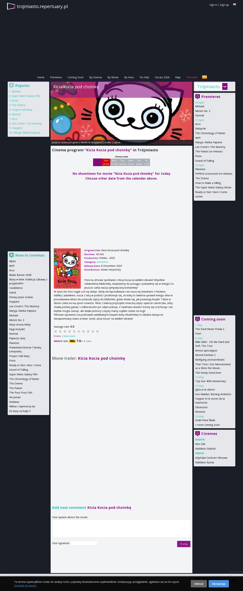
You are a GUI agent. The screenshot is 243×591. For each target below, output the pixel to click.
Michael (199, 106)
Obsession (201, 407)
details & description (92, 142)
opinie (117, 142)
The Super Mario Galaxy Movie (213, 187)
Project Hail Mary (22, 109)
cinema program (69, 142)
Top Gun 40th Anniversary (210, 381)
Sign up (224, 4)
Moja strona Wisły (19, 324)
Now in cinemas (30, 255)
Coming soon (213, 319)
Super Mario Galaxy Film (26, 96)
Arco (198, 124)
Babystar (200, 128)
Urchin (199, 196)
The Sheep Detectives (208, 372)
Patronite (191, 77)
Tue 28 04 (122, 162)
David (12, 292)
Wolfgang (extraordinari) (209, 359)
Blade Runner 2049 (20, 275)
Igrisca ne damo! (205, 389)
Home (40, 77)
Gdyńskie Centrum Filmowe (211, 457)
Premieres (56, 77)
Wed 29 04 (131, 162)
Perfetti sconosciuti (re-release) (213, 173)
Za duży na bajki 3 (19, 411)
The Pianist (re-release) (209, 151)
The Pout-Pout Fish (20, 392)
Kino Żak (200, 444)
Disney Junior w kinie (21, 297)
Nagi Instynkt (17, 329)
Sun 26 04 (106, 162)
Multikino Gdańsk (205, 448)
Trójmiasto (208, 86)
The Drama (202, 178)
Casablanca (16, 288)
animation (102, 262)
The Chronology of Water (210, 133)
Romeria (200, 411)
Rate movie (69, 336)
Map (178, 77)
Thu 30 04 (139, 162)
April (197, 137)
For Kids (144, 77)
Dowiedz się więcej (25, 585)
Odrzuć (198, 583)
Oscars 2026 (162, 77)
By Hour (129, 77)
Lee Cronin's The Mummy (210, 147)
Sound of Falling (204, 160)
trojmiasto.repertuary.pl (42, 6)
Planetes (200, 169)
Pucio (198, 156)
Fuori (198, 333)
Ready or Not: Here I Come (211, 192)
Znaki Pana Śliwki (205, 420)
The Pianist (15, 388)
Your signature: (61, 543)
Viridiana (14, 402)
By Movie (113, 77)
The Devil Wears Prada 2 (209, 329)
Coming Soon (76, 77)
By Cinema (95, 77)
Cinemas (209, 433)
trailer (108, 142)
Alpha (12, 261)
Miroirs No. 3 (202, 111)
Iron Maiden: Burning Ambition (213, 394)
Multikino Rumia (204, 462)
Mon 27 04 (114, 162)
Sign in (213, 4)
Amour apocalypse (206, 350)
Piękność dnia (17, 338)
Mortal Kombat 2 (205, 355)
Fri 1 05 (146, 162)
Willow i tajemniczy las (22, 406)
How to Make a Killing (208, 183)
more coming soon (208, 424)
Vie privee (15, 397)
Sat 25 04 (97, 162)
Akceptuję (218, 583)
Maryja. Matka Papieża (208, 142)
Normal (199, 115)
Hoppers (17, 128)
